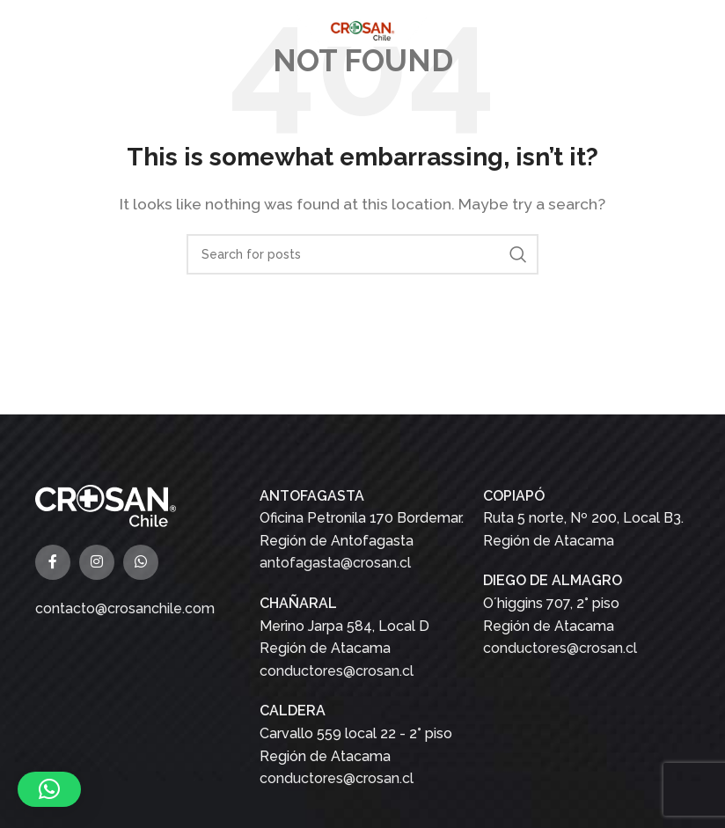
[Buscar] (362, 254)
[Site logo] (362, 29)
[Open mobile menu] (22, 30)
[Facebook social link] (52, 562)
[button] (49, 789)
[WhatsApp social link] (140, 562)
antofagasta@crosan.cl (335, 562)
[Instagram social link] (96, 562)
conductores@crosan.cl (337, 671)
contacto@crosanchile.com (125, 608)
